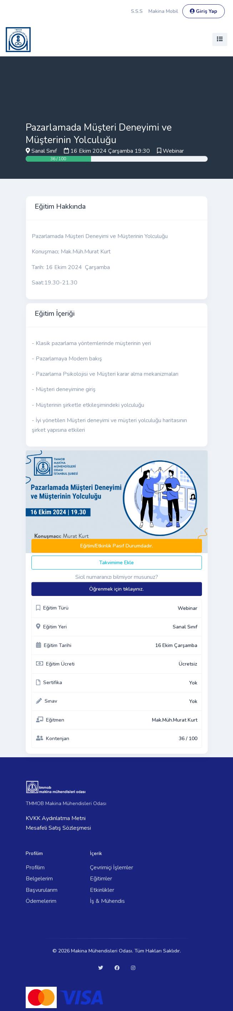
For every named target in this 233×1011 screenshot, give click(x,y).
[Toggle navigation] (219, 39)
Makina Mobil (163, 11)
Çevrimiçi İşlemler (111, 867)
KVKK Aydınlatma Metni (56, 818)
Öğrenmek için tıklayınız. (116, 589)
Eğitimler (101, 879)
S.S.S (137, 11)
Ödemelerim (41, 901)
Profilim (35, 867)
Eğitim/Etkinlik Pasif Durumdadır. (116, 545)
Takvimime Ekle (116, 562)
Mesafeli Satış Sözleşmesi (58, 828)
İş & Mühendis (107, 901)
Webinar (173, 151)
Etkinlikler (102, 890)
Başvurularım (41, 890)
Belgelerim (39, 879)
